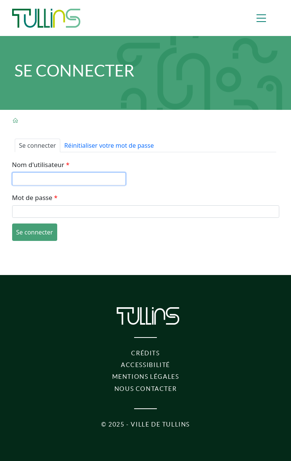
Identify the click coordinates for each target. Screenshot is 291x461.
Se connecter (39, 145)
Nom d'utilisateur (38, 164)
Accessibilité (145, 364)
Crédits (145, 353)
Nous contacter (145, 388)
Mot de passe (32, 197)
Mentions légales (145, 376)
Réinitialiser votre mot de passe (109, 145)
